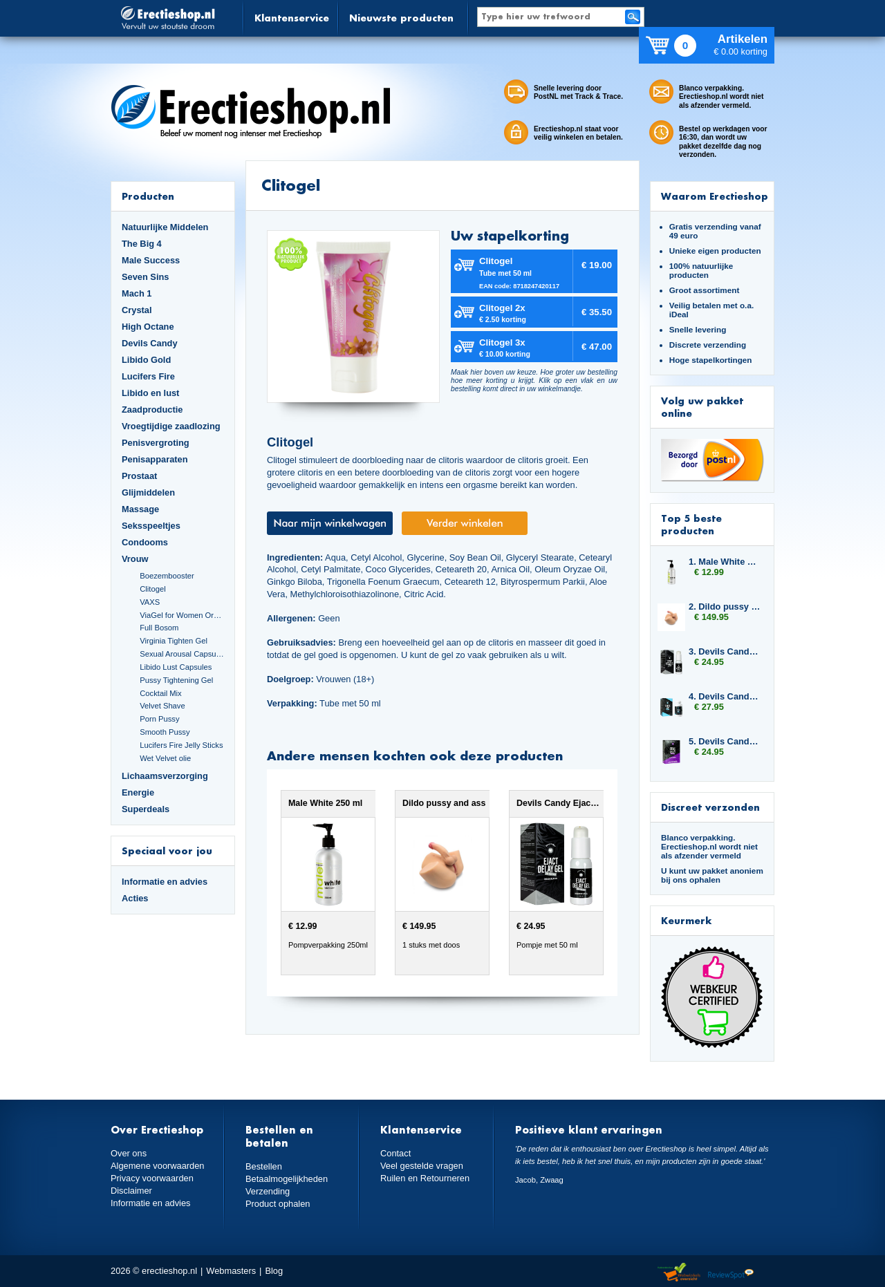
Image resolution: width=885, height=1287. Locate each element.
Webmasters (231, 1271)
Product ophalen (277, 1204)
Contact (395, 1153)
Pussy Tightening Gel (176, 680)
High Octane (148, 326)
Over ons (129, 1153)
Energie (138, 792)
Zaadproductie (152, 409)
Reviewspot (731, 1272)
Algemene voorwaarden (158, 1166)
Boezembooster (167, 576)
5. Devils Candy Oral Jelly (725, 741)
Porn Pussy (159, 719)
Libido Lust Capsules (176, 667)
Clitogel (152, 589)
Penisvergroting (155, 443)
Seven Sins (145, 277)
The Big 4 (142, 243)
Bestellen (263, 1166)
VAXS (150, 602)
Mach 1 (137, 293)
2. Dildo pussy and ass (725, 606)
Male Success (151, 260)
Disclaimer (131, 1190)
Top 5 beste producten (691, 524)
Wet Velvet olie (165, 758)
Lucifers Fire (148, 376)
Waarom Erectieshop (714, 196)
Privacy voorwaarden (152, 1178)
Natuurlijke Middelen (165, 227)
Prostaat (139, 476)
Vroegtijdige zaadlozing (171, 426)
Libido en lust (150, 393)
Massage (140, 509)
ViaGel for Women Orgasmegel (182, 615)
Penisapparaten (155, 459)
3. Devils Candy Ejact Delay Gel (725, 651)
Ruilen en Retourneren (424, 1178)
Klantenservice (291, 18)
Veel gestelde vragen (421, 1166)
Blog (274, 1271)
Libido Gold (146, 360)
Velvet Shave (162, 706)
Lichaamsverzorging (165, 776)
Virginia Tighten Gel (173, 641)
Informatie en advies (164, 881)
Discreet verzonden (710, 807)
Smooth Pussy (164, 732)
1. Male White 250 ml (725, 561)
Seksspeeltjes (151, 525)
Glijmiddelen (148, 492)
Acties (135, 898)
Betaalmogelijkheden (286, 1179)
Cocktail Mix (160, 693)
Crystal (137, 310)
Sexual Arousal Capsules (182, 654)
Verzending (267, 1191)
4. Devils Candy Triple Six (725, 696)
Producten (148, 196)
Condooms (145, 542)
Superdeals (145, 809)
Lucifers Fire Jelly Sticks (181, 745)
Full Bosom (159, 627)
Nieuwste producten (401, 18)
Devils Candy (150, 343)
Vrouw (135, 559)
